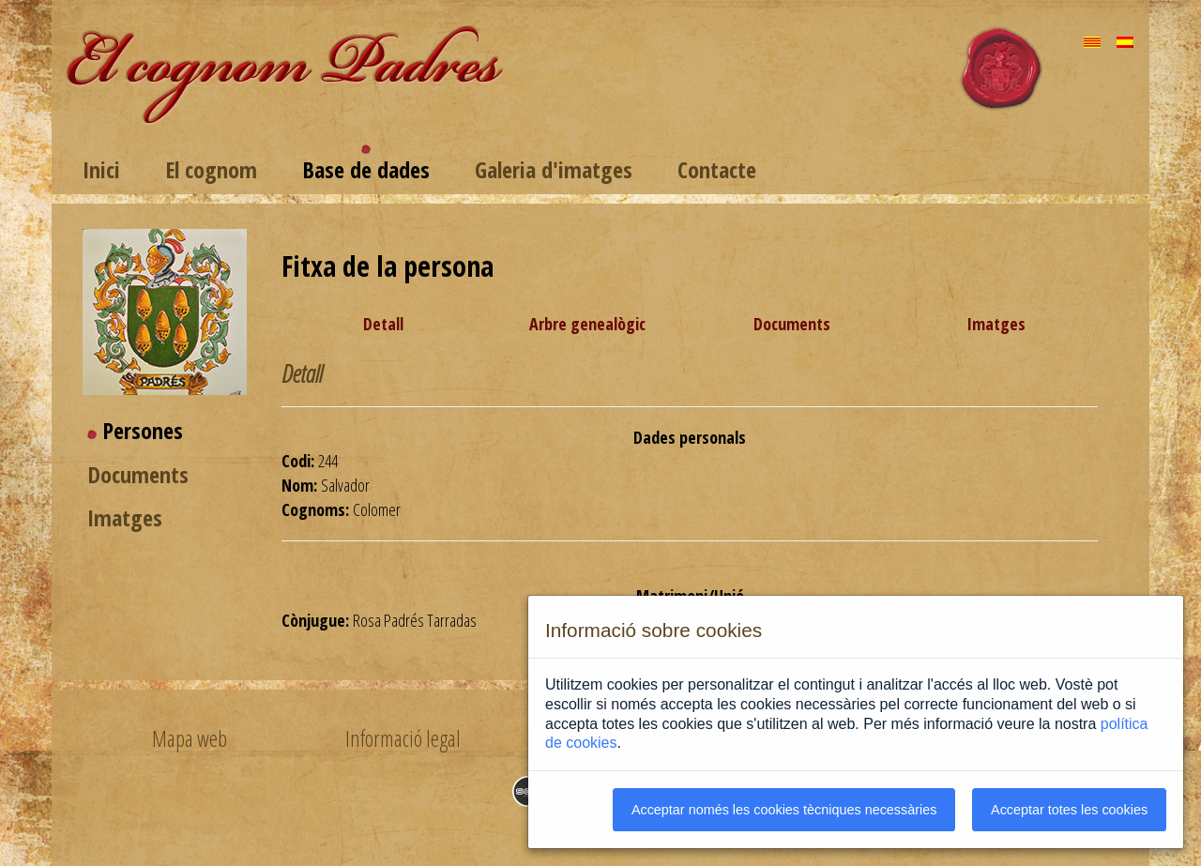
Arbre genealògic (587, 323)
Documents (138, 474)
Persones (142, 430)
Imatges (124, 517)
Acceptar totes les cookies (1069, 809)
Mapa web (189, 738)
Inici (101, 169)
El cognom (211, 169)
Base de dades (366, 169)
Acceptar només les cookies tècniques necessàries (784, 809)
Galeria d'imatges (553, 169)
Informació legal (403, 738)
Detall (383, 323)
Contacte (716, 169)
